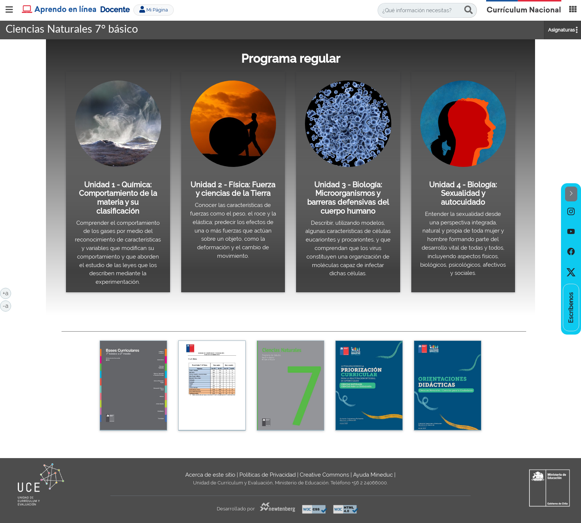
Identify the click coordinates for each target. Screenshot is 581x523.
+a (7, 293)
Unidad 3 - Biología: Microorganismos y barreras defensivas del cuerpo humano (348, 198)
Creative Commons (324, 474)
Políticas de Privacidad (267, 474)
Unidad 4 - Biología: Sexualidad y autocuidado (463, 193)
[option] (571, 211)
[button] (571, 194)
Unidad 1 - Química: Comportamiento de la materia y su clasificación (118, 198)
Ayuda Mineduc (373, 474)
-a (7, 305)
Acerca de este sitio (210, 474)
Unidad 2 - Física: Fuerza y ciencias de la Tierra (232, 189)
